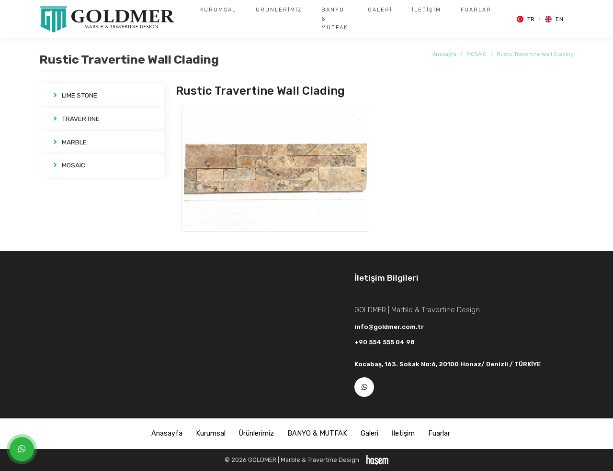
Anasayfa (444, 54)
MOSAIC (476, 54)
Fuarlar (476, 10)
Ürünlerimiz (279, 10)
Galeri (380, 10)
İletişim (426, 10)
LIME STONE (75, 95)
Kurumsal (218, 10)
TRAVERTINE (77, 118)
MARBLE (70, 142)
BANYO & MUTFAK (334, 19)
